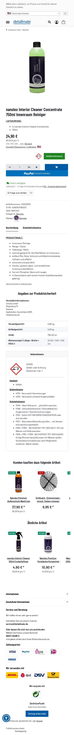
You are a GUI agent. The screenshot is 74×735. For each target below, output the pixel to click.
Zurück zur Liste (14, 30)
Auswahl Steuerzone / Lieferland (23, 147)
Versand (28, 143)
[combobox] (33, 13)
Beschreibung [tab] (12, 227)
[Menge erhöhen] (36, 167)
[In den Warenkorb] (56, 167)
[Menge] (19, 167)
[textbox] (33, 13)
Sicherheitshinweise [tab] (32, 227)
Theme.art (31, 731)
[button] (50, 22)
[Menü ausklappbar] (7, 20)
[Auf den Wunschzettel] (31, 192)
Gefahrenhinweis (54, 156)
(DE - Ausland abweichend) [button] (54, 186)
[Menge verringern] (10, 167)
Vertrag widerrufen (37, 713)
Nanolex (20, 214)
